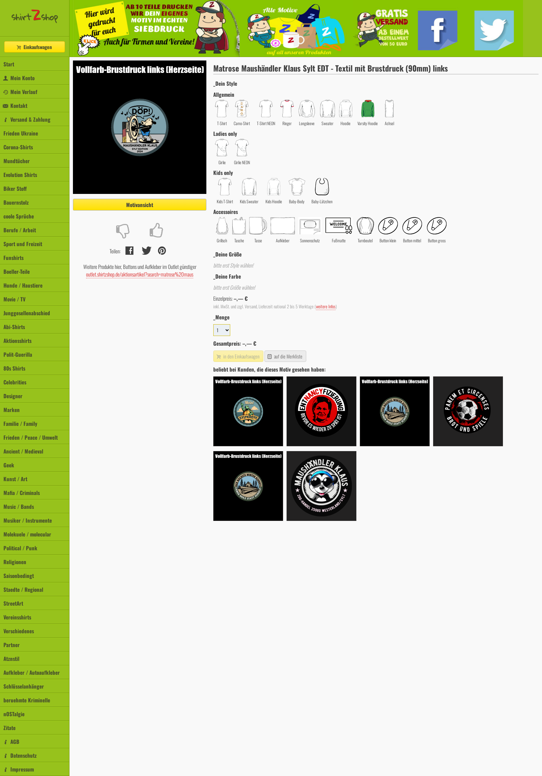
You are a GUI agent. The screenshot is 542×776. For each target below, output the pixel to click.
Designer (12, 396)
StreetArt (13, 603)
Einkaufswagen (34, 46)
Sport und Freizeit (22, 243)
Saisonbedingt (18, 575)
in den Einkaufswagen (237, 356)
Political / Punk (20, 548)
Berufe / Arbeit (19, 230)
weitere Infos (326, 306)
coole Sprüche (18, 216)
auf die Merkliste (285, 356)
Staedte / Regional (23, 589)
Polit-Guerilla (17, 354)
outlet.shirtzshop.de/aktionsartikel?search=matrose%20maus (139, 274)
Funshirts (13, 257)
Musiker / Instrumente (27, 520)
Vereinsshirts (17, 617)
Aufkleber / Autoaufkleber (31, 672)
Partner (11, 644)
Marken (11, 409)
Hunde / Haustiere (23, 285)
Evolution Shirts (20, 174)
